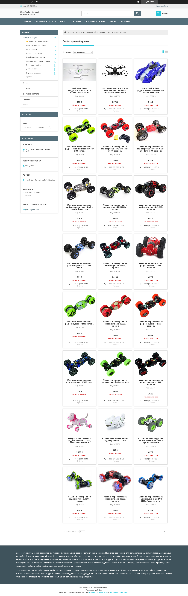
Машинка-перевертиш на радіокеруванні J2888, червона (115, 324)
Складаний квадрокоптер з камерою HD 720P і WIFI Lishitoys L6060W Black (115, 90)
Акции (113, 21)
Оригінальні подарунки (35, 57)
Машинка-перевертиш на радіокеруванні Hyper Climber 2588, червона (115, 149)
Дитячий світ (91, 32)
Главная (27, 21)
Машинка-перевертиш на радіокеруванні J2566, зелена (115, 381)
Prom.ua (106, 588)
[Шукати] (137, 13)
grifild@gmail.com (32, 210)
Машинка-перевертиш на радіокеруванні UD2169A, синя (79, 265)
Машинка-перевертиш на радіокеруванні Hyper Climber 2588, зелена (79, 149)
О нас (63, 21)
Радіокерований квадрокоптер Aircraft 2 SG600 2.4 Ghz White (79, 90)
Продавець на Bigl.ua (94, 590)
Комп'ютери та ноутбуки (36, 45)
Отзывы (26, 88)
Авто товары (31, 49)
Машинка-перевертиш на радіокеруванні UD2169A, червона (151, 207)
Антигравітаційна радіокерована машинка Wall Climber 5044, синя (150, 90)
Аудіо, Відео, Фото (34, 53)
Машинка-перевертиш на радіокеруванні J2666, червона (151, 324)
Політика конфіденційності (119, 592)
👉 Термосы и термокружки (37, 41)
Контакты (76, 21)
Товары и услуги (44, 21)
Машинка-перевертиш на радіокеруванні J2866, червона (115, 265)
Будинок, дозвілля (33, 73)
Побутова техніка (33, 65)
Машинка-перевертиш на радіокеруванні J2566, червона (151, 382)
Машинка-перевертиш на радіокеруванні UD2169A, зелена (115, 207)
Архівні (29, 77)
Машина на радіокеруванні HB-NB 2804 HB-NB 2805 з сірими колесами (150, 440)
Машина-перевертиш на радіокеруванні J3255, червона (150, 265)
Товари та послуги (76, 32)
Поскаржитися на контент (98, 592)
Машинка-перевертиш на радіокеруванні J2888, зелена (79, 323)
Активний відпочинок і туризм (38, 61)
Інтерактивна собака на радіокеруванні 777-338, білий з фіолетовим (79, 440)
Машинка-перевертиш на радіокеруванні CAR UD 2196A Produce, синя (151, 499)
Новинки (125, 21)
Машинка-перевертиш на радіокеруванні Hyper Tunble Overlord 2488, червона (150, 149)
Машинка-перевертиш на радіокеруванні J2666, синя (79, 381)
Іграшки (102, 32)
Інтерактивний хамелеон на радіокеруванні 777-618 (115, 439)
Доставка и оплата (95, 21)
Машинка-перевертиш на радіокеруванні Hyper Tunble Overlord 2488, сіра (79, 207)
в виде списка (166, 52)
